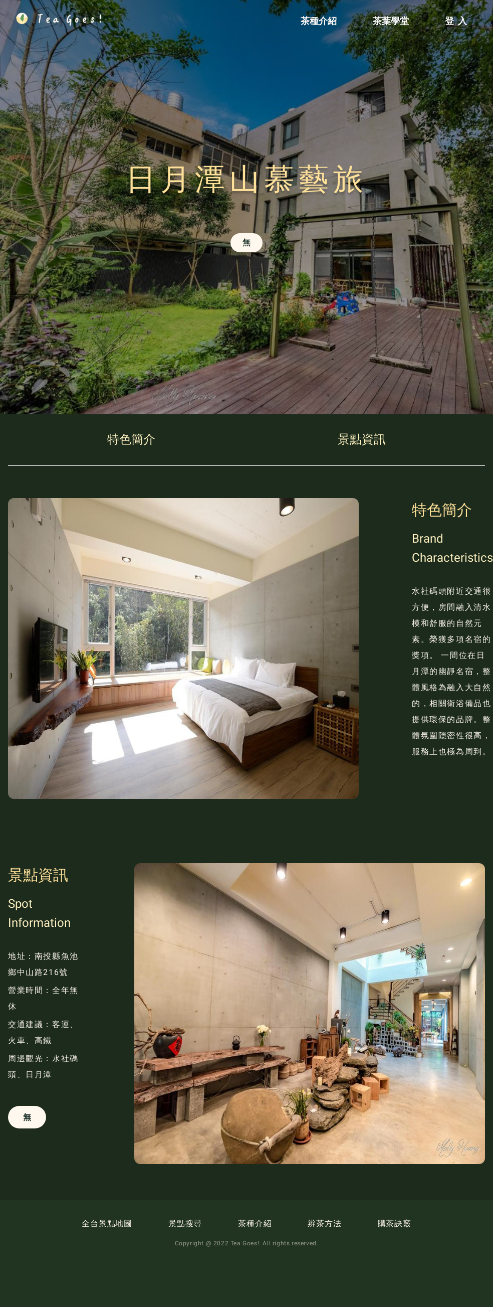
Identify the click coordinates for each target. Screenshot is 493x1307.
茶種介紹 (255, 1223)
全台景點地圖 (107, 1223)
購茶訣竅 (394, 1223)
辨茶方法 (324, 1223)
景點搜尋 (185, 1223)
